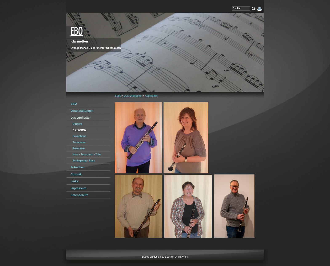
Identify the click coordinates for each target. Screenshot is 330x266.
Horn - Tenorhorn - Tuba (87, 154)
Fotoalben (78, 167)
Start (118, 95)
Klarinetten (151, 95)
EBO (77, 32)
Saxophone (79, 136)
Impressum (78, 188)
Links (74, 181)
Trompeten (79, 142)
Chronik (76, 174)
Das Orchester (133, 95)
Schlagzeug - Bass (84, 160)
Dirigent (77, 123)
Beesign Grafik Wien (176, 256)
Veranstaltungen (82, 110)
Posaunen (79, 148)
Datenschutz (79, 195)
